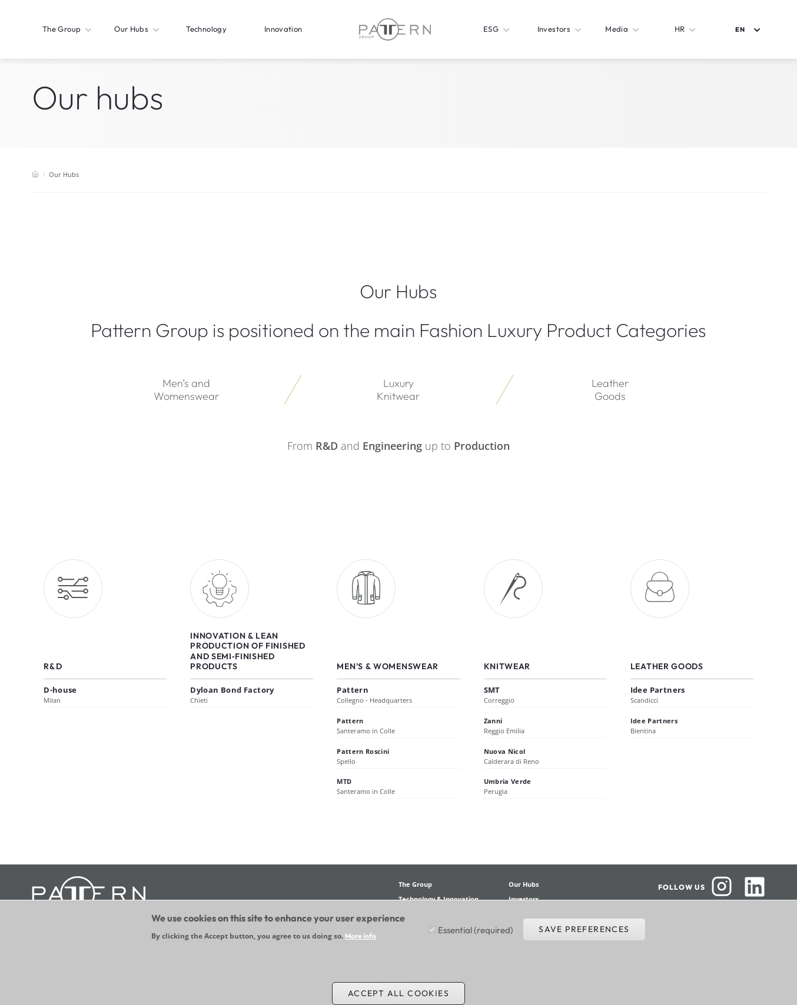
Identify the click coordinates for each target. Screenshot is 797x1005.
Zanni (493, 720)
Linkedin (754, 886)
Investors (524, 898)
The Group (415, 884)
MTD (344, 781)
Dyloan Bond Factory (232, 690)
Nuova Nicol (505, 751)
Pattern (352, 690)
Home (35, 174)
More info (360, 941)
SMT (492, 690)
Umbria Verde (508, 781)
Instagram (721, 886)
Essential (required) (475, 935)
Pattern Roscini (363, 751)
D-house (60, 690)
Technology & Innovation (438, 898)
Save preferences (584, 934)
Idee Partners (657, 690)
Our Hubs (524, 884)
